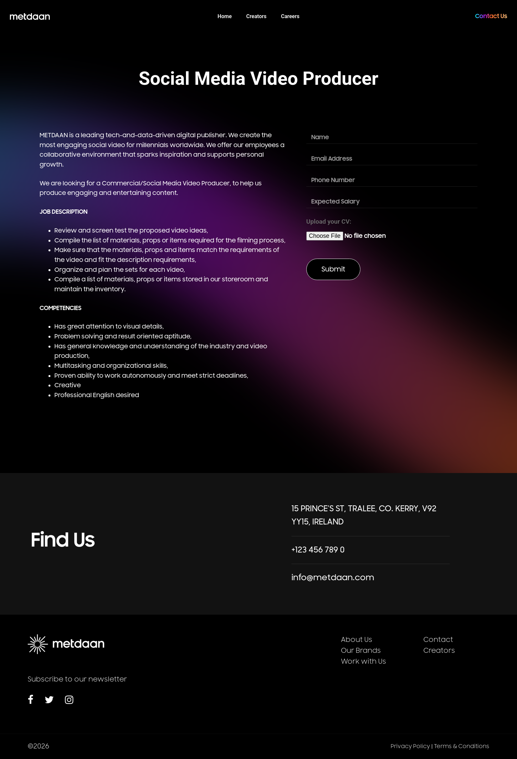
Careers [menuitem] (290, 16)
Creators (439, 651)
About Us (356, 640)
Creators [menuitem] (256, 16)
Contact (438, 640)
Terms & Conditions (461, 746)
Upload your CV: (328, 221)
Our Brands (361, 651)
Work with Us (363, 661)
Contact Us (491, 16)
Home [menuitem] (225, 16)
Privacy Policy (410, 746)
